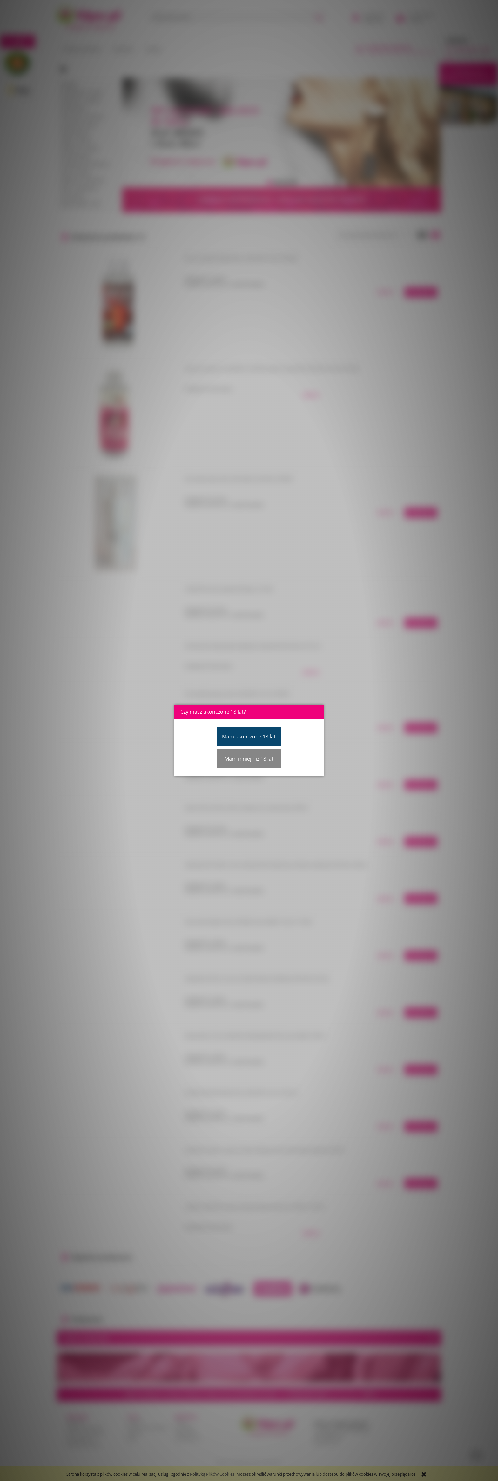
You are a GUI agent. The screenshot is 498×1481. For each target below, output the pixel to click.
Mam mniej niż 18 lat (249, 758)
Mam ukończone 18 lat (249, 736)
